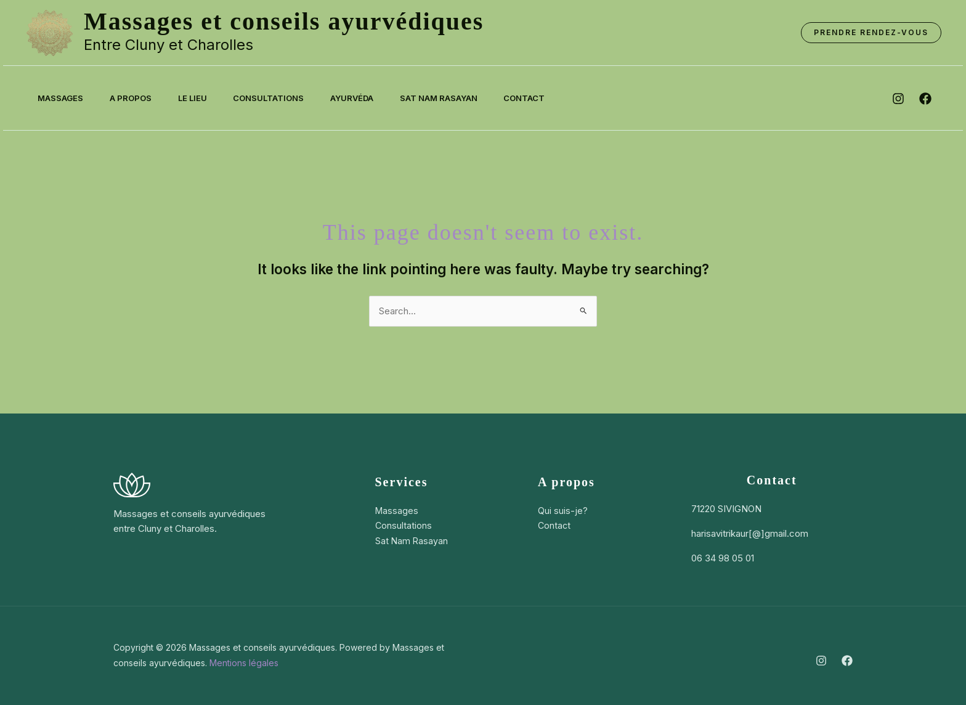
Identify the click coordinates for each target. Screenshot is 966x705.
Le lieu (200, 98)
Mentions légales (243, 663)
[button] (871, 32)
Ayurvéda (366, 98)
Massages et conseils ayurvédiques (284, 21)
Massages (62, 98)
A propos (135, 98)
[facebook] (925, 98)
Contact (545, 98)
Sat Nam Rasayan (456, 98)
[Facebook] (847, 660)
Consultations (280, 98)
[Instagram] (821, 660)
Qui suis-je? (562, 510)
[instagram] (898, 98)
